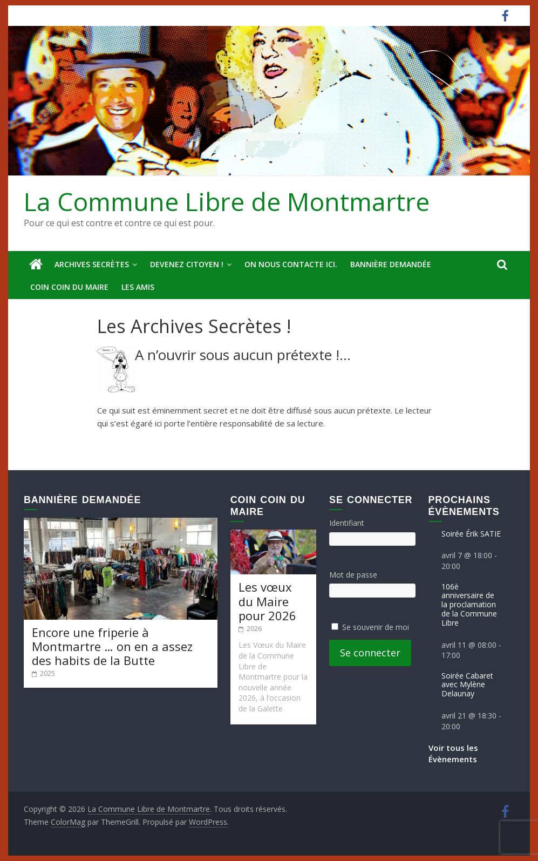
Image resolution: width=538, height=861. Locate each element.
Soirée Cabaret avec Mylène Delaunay (467, 684)
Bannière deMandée (390, 264)
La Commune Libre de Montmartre (227, 201)
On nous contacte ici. (290, 264)
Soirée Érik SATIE (471, 533)
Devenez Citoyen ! (186, 264)
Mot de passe (353, 575)
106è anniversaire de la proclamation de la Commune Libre (469, 604)
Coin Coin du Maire (69, 287)
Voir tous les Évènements (453, 753)
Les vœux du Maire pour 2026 (267, 601)
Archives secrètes (92, 264)
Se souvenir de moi (375, 627)
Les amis (137, 287)
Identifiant (346, 523)
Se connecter (370, 652)
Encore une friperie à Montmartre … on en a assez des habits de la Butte (112, 646)
